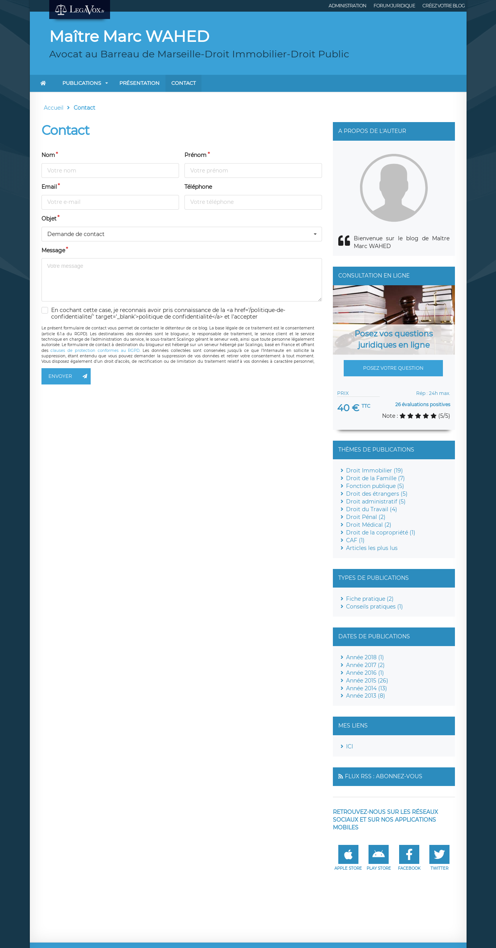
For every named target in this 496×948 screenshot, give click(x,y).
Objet (49, 218)
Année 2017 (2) (365, 665)
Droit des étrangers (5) (377, 493)
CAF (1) (355, 540)
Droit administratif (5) (376, 501)
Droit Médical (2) (368, 524)
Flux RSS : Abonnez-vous (383, 776)
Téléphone (198, 186)
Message (53, 250)
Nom (48, 155)
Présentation (139, 83)
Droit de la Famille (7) (375, 478)
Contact (183, 83)
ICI (349, 746)
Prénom (195, 155)
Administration (347, 6)
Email (49, 186)
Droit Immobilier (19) (374, 470)
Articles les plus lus (372, 548)
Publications (81, 83)
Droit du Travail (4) (371, 509)
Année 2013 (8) (365, 695)
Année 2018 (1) (365, 657)
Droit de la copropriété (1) (380, 532)
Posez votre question (393, 368)
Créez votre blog (443, 6)
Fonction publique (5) (375, 486)
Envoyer (69, 376)
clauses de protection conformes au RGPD (95, 350)
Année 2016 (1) (365, 672)
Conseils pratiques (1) (374, 606)
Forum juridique (394, 6)
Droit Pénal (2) (366, 517)
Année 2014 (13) (366, 688)
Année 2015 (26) (367, 680)
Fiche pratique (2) (370, 598)
